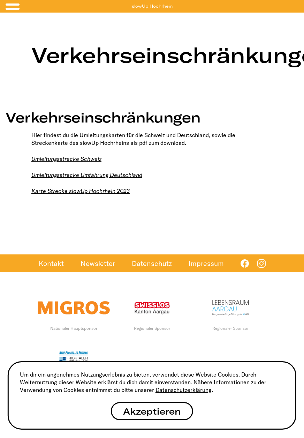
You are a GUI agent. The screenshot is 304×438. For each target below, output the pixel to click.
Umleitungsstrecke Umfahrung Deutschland (86, 174)
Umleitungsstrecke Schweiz (66, 158)
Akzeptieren (152, 411)
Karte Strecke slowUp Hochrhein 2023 (80, 190)
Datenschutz (152, 263)
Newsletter (98, 263)
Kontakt (51, 263)
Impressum (206, 263)
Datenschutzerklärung (183, 389)
